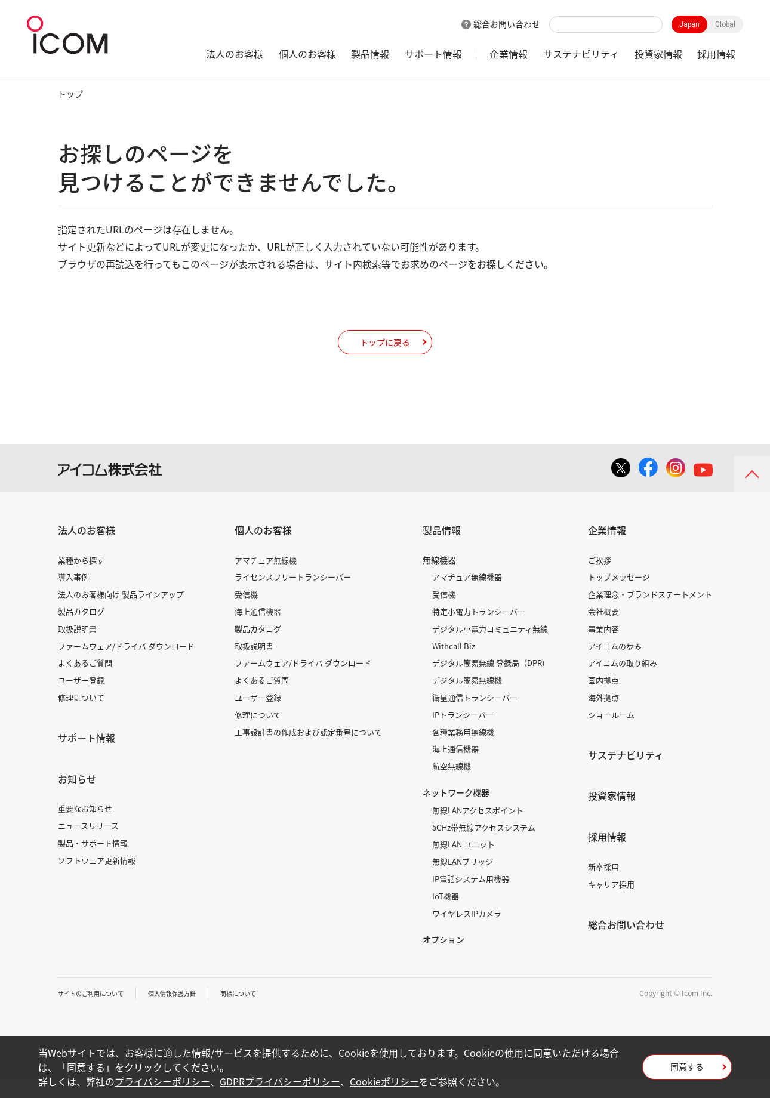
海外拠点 (603, 715)
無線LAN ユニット (463, 862)
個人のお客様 (307, 54)
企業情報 (508, 54)
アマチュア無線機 (266, 578)
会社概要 (603, 629)
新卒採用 (603, 884)
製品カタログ (81, 629)
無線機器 (439, 578)
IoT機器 (445, 914)
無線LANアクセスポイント (477, 828)
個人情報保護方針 (189, 1011)
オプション (443, 957)
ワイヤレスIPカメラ (466, 931)
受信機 (246, 612)
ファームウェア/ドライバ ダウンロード (126, 664)
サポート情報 (433, 54)
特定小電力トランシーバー (478, 629)
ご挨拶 (599, 578)
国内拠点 (603, 698)
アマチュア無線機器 (467, 594)
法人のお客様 (234, 54)
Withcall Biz (453, 664)
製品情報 (370, 54)
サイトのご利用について (97, 1011)
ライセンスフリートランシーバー (293, 594)
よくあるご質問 (85, 680)
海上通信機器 (258, 629)
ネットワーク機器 (456, 810)
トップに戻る (385, 350)
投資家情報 (658, 54)
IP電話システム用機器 (470, 896)
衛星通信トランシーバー (475, 715)
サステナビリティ (581, 54)
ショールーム (611, 732)
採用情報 (716, 54)
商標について (264, 1011)
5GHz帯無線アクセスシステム (483, 845)
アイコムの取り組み (622, 680)
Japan (689, 24)
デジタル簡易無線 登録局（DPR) (488, 680)
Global (725, 24)
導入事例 (73, 594)
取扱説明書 (77, 646)
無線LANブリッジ (462, 879)
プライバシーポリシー (162, 1081)
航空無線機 (451, 783)
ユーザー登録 (81, 698)
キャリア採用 (611, 902)
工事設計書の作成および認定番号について (308, 749)
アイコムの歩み (615, 664)
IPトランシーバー (463, 732)
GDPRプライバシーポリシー (280, 1081)
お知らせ (77, 796)
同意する (687, 1071)
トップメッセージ (619, 594)
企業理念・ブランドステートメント (650, 612)
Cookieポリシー (384, 1081)
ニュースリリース (88, 843)
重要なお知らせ (85, 826)
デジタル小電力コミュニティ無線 (490, 646)
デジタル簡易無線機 (467, 698)
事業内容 (603, 646)
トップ (70, 94)
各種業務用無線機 (463, 749)
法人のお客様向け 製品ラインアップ (121, 612)
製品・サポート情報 (93, 860)
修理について (81, 715)
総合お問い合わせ (506, 24)
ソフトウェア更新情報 (96, 878)
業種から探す (81, 578)
